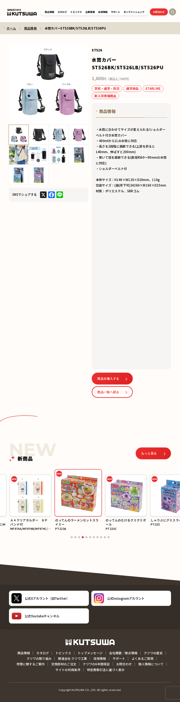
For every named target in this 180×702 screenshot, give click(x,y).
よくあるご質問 (142, 658)
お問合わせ (159, 12)
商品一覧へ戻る (108, 392)
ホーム (11, 28)
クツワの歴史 (153, 653)
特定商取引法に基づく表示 (106, 669)
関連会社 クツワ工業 (72, 658)
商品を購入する (108, 378)
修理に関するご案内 (31, 664)
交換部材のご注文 (63, 664)
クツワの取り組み (39, 658)
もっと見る (149, 453)
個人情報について (150, 664)
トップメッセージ (90, 653)
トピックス (76, 12)
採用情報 (99, 658)
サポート (119, 658)
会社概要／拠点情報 (123, 653)
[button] (4, 500)
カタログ (62, 12)
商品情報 (49, 12)
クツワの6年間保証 (96, 664)
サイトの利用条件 (67, 669)
